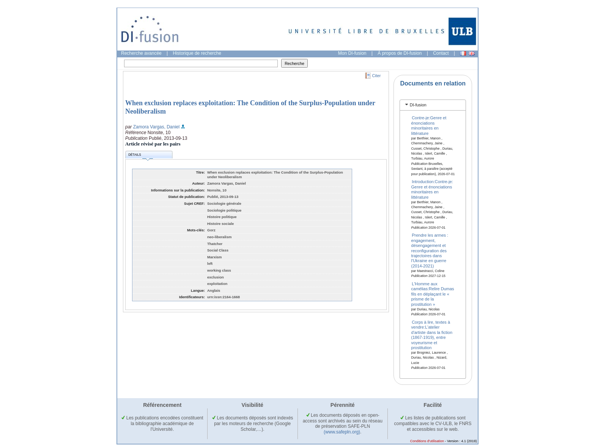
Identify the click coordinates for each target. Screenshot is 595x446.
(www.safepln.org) (342, 432)
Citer (376, 75)
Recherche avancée (141, 53)
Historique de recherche (197, 53)
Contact (441, 53)
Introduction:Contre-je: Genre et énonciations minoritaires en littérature (432, 189)
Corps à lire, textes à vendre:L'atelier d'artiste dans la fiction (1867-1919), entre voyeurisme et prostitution (432, 335)
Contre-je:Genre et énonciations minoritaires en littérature (429, 125)
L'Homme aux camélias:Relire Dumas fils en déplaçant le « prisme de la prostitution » (432, 294)
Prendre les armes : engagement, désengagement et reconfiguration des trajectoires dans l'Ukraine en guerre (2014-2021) (430, 250)
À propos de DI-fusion (400, 53)
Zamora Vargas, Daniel (156, 127)
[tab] (433, 105)
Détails (140, 156)
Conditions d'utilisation (427, 441)
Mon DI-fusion (352, 53)
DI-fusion (418, 105)
